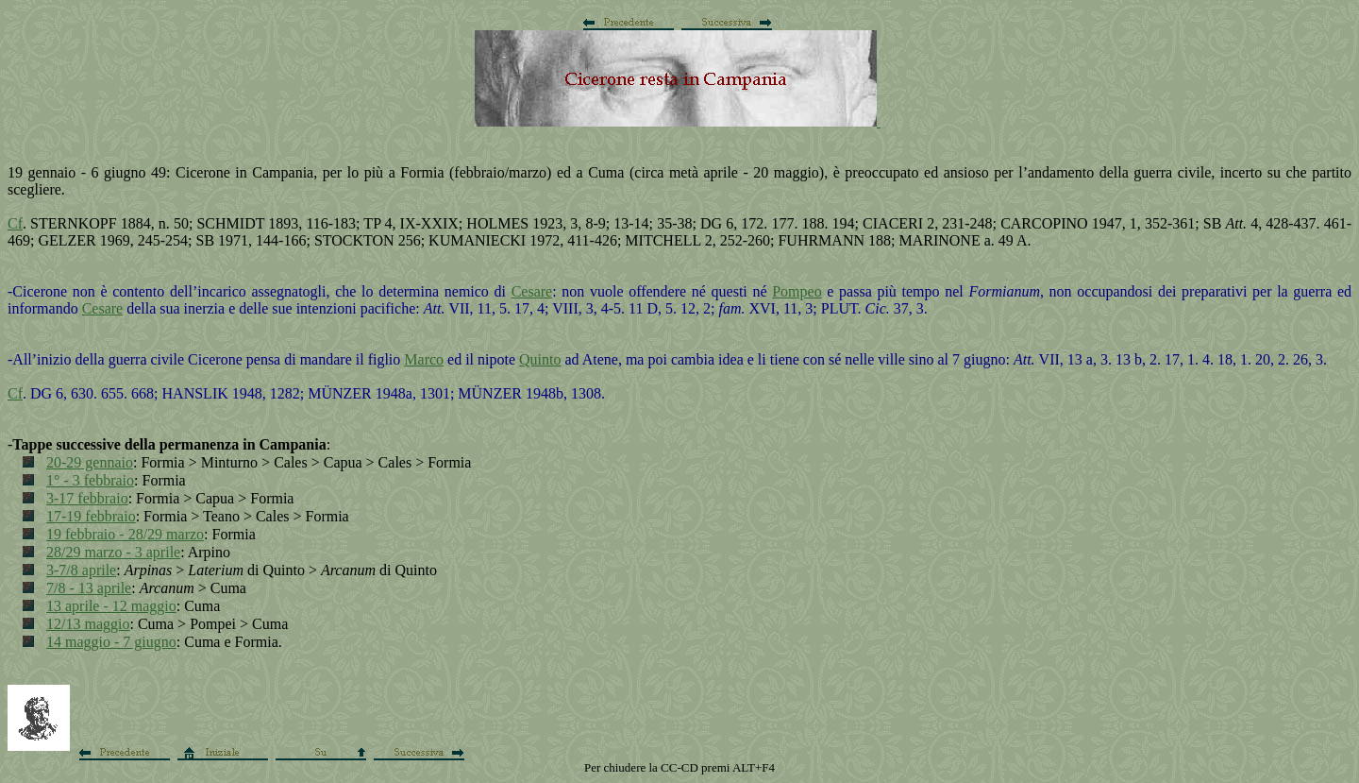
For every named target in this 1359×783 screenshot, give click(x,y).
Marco (424, 359)
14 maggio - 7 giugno (111, 642)
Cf (15, 223)
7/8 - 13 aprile (88, 588)
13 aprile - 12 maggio (111, 606)
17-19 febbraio (91, 516)
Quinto (540, 359)
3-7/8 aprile (81, 570)
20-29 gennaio (89, 462)
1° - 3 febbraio (90, 480)
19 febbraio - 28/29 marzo (125, 534)
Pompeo (796, 291)
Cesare (532, 291)
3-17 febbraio (87, 498)
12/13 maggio (87, 624)
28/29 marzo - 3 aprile (113, 552)
